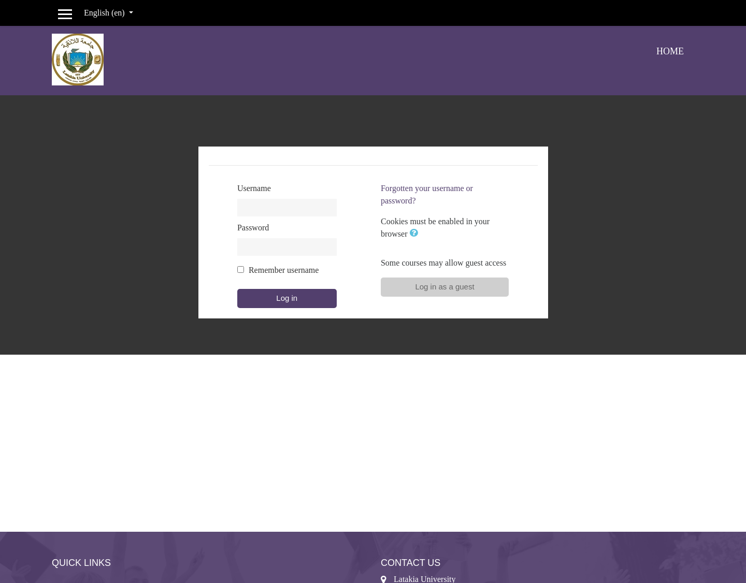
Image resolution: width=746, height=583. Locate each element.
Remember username (284, 270)
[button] (416, 234)
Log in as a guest (444, 286)
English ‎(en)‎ (105, 12)
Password (253, 227)
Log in (286, 298)
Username (254, 188)
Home (670, 51)
